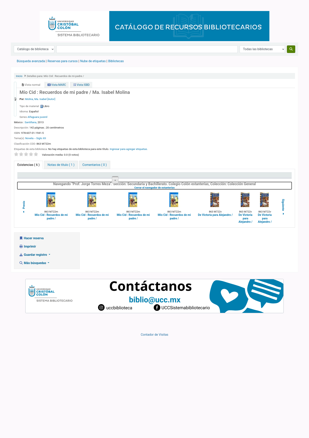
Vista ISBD (81, 84)
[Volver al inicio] (297, 426)
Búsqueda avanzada (31, 61)
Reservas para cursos (62, 61)
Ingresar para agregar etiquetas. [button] (129, 149)
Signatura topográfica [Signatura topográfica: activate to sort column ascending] (151, 176)
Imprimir (27, 347)
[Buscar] (291, 49)
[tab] (61, 165)
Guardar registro (33, 356)
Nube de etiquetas (93, 61)
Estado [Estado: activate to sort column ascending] (220, 176)
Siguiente (283, 308)
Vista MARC (56, 84)
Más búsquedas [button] (33, 364)
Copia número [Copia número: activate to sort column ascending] (185, 176)
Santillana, (31, 122)
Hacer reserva (31, 339)
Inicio (19, 76)
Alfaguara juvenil (37, 116)
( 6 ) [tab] (28, 165)
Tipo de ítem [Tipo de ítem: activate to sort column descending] (28, 176)
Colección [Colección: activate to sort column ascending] (104, 176)
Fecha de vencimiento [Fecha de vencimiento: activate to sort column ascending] (269, 176)
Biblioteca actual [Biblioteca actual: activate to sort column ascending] (69, 176)
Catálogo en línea (21, 5)
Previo (23, 308)
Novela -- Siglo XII (35, 138)
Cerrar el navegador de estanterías (175, 288)
